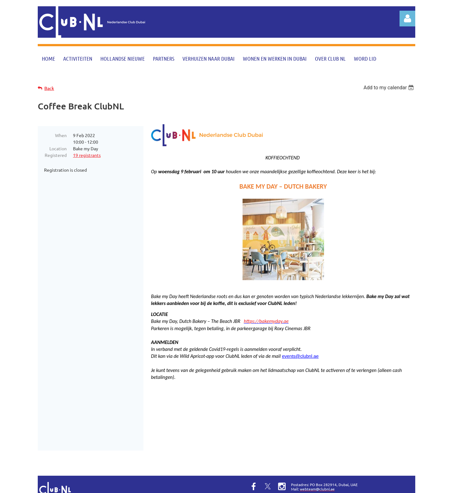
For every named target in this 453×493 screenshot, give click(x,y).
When (61, 135)
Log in (407, 18)
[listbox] (389, 87)
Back (49, 88)
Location (58, 148)
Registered (56, 155)
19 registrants (87, 155)
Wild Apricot (340, 485)
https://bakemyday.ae (266, 321)
